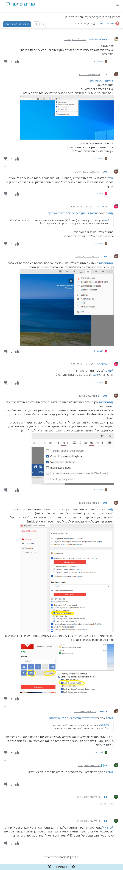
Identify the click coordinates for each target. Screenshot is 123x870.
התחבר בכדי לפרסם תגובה (17, 24)
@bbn (110, 717)
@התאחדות (106, 263)
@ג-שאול (108, 827)
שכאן (96, 374)
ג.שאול (103, 711)
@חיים (110, 213)
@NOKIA (104, 725)
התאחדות (102, 206)
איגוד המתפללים (98, 39)
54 (105, 765)
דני (105, 74)
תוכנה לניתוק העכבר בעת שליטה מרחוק (73, 213)
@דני (110, 178)
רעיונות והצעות (106, 23)
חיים (105, 171)
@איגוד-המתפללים (102, 80)
